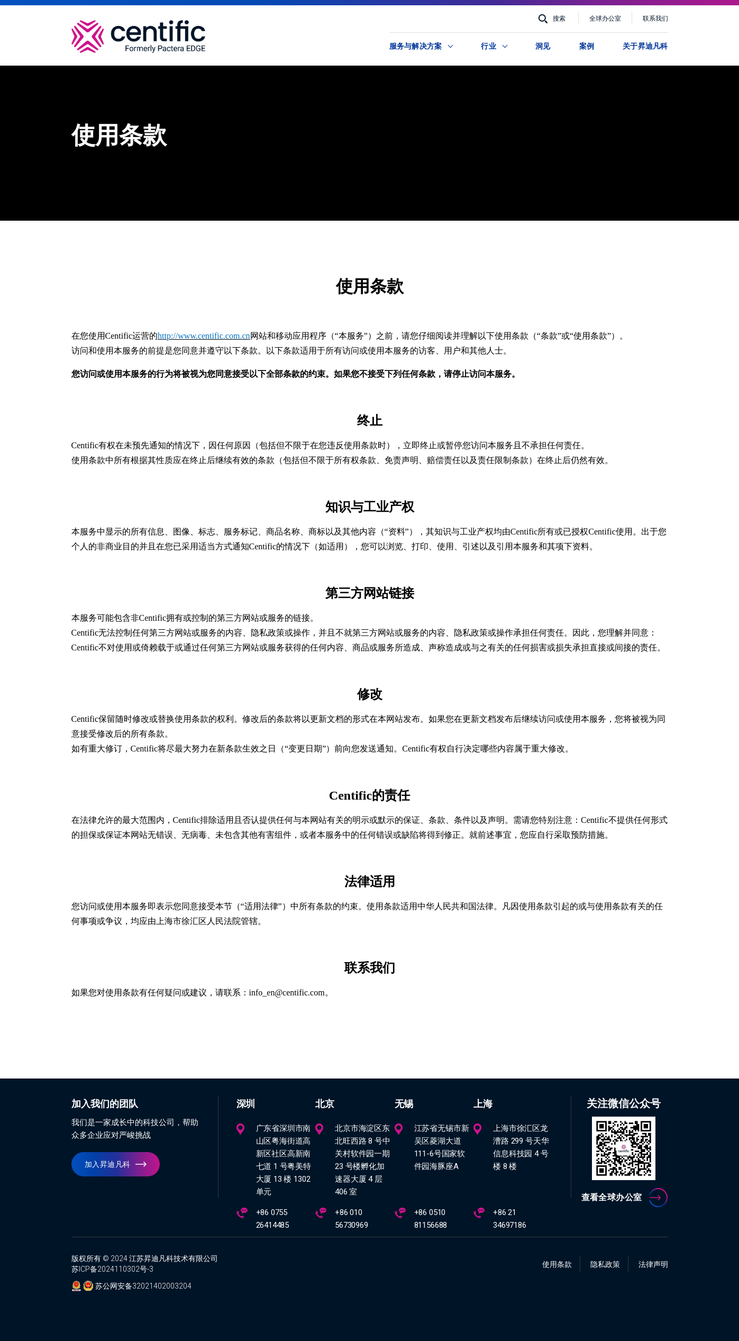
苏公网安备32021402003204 (143, 1286)
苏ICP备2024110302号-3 (112, 1269)
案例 (586, 46)
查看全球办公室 (611, 1197)
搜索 (559, 18)
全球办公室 (605, 18)
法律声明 (653, 1264)
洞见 (542, 46)
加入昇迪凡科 (108, 1164)
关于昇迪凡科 (645, 46)
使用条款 (557, 1264)
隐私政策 (605, 1264)
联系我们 (655, 18)
